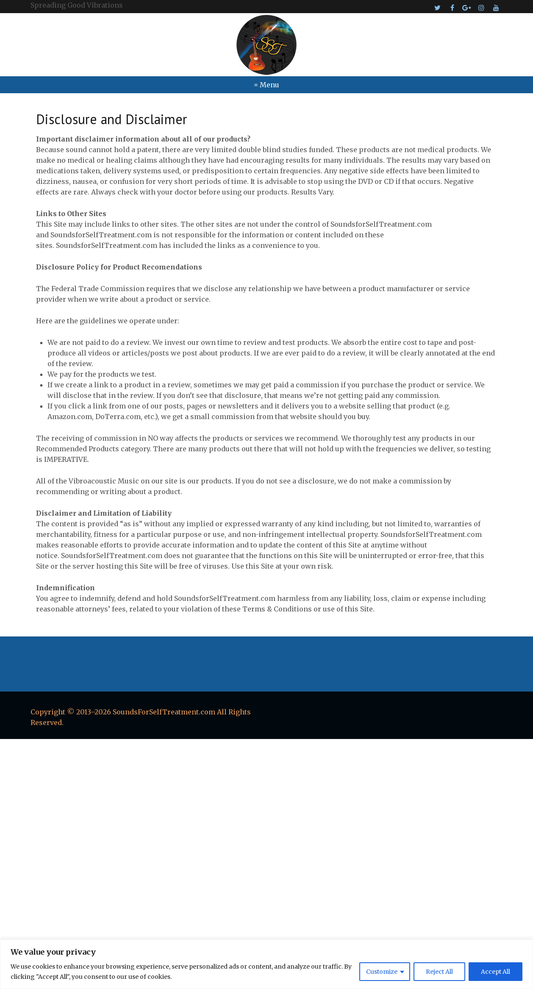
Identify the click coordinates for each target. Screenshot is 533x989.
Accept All (495, 971)
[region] (266, 964)
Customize (381, 971)
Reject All (439, 971)
